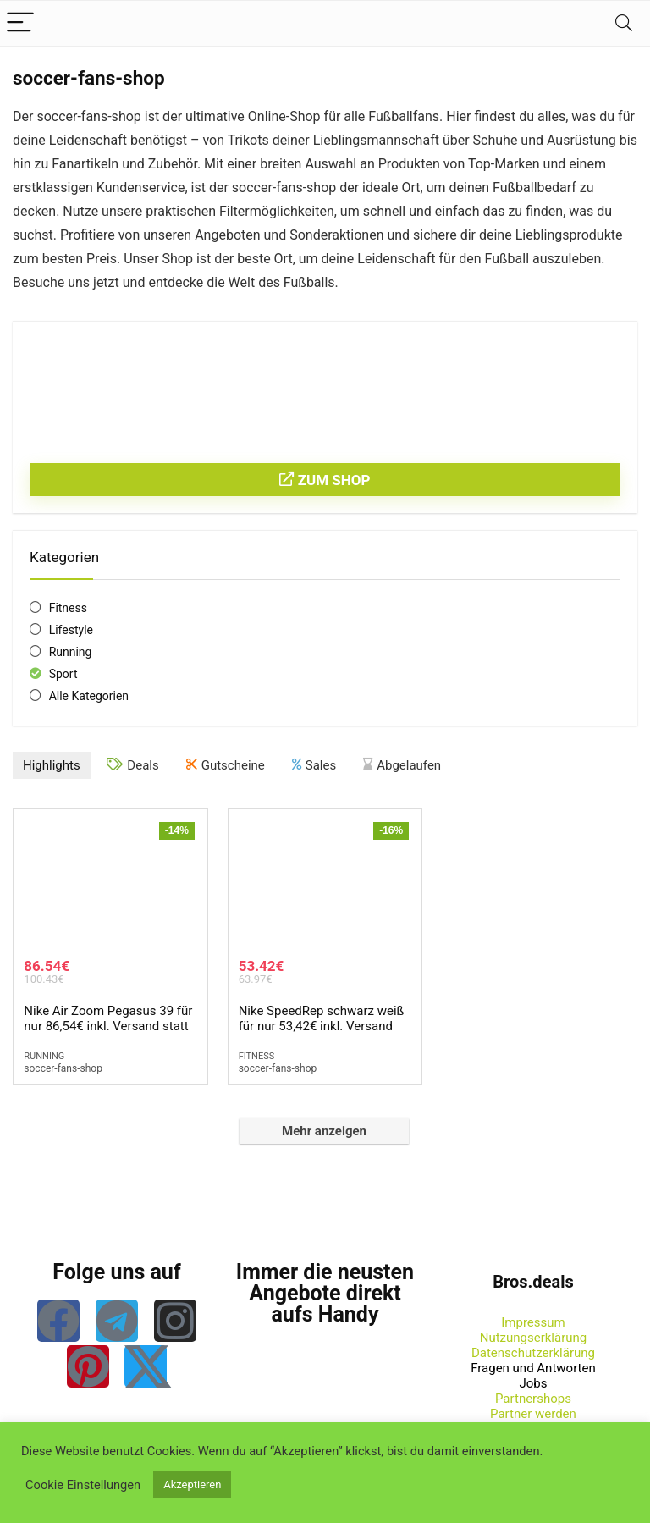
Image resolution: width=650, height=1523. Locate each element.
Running (70, 652)
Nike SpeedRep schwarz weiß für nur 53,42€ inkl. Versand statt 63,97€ (322, 1026)
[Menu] (20, 23)
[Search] (623, 23)
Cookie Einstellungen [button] (82, 1485)
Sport (63, 674)
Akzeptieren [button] (192, 1484)
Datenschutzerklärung (533, 1352)
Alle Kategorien (89, 696)
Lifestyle (71, 630)
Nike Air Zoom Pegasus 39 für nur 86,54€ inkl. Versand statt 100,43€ (108, 1026)
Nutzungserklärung (533, 1337)
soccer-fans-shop (63, 1068)
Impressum (533, 1322)
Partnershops (533, 1398)
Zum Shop (324, 480)
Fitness (68, 608)
